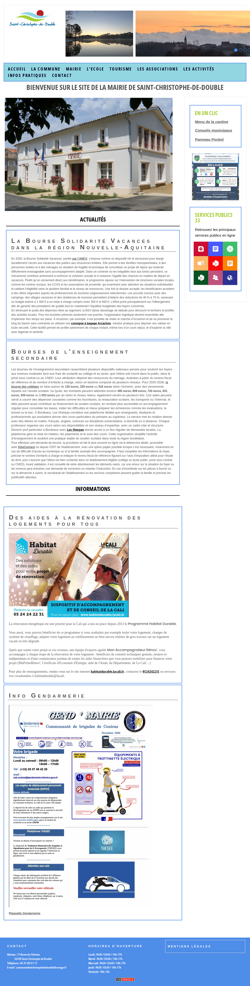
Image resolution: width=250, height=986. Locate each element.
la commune (46, 69)
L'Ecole (95, 69)
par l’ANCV (79, 258)
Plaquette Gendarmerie (24, 913)
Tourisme (121, 69)
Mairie (74, 69)
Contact (62, 75)
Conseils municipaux (213, 130)
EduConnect (26, 447)
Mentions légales (189, 946)
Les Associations (157, 69)
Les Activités (199, 69)
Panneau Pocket (209, 139)
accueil (17, 69)
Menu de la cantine (211, 122)
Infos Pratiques (27, 75)
